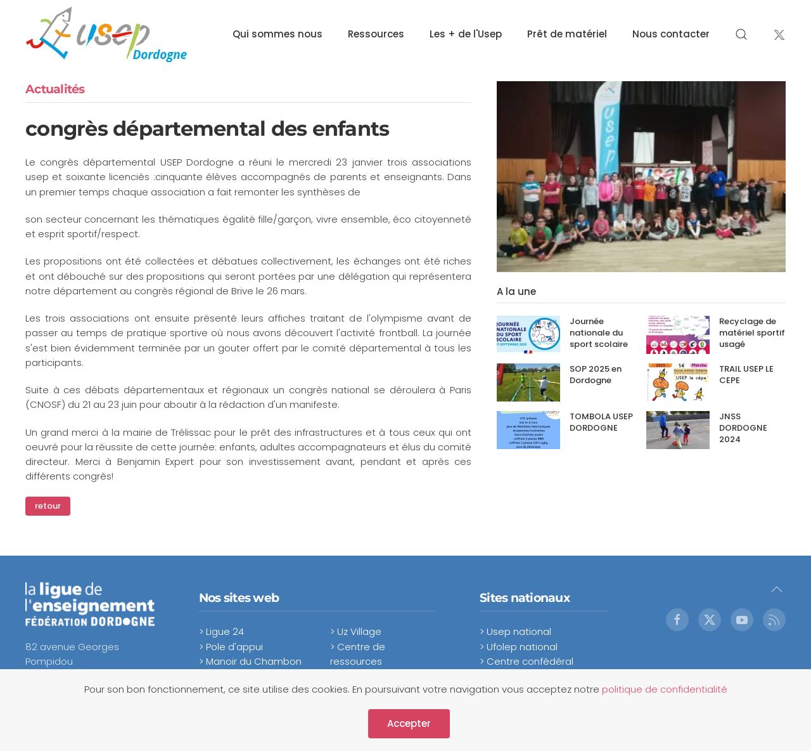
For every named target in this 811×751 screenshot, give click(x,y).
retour (48, 506)
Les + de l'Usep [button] (466, 34)
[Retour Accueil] (106, 34)
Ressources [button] (376, 34)
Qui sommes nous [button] (277, 34)
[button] (741, 34)
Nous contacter (671, 34)
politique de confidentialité (664, 689)
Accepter (409, 723)
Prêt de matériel (567, 34)
